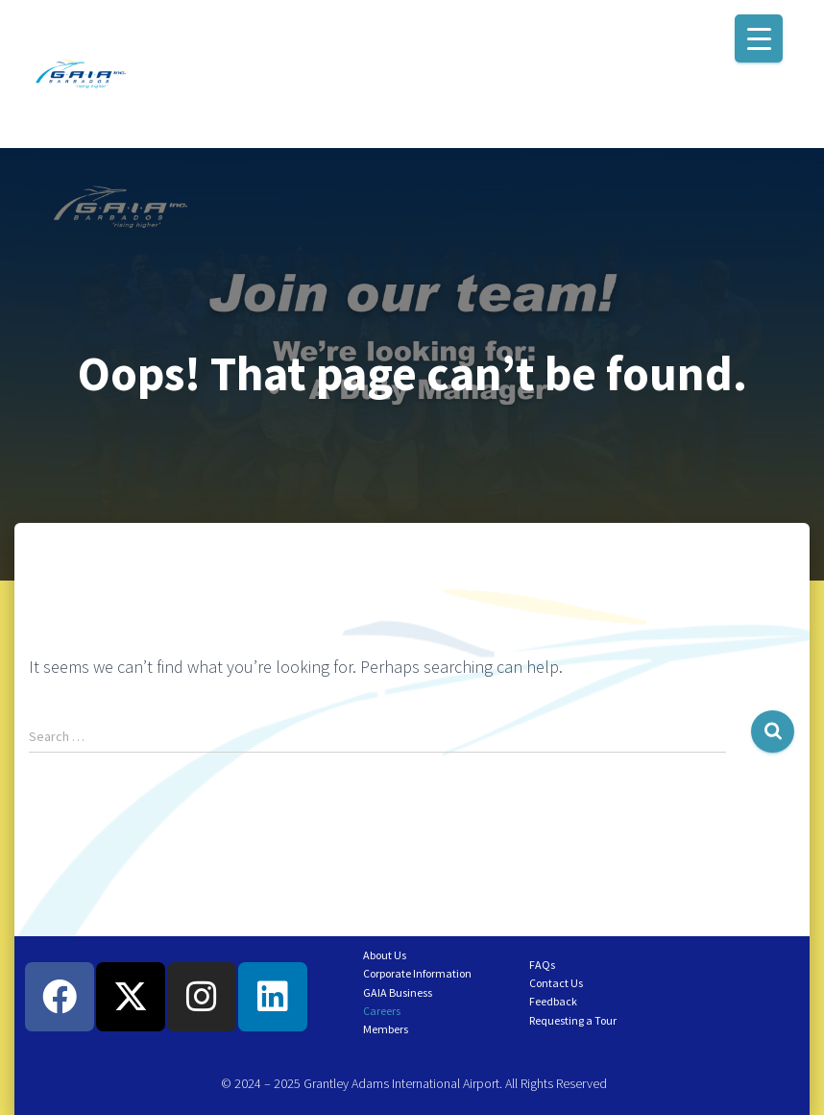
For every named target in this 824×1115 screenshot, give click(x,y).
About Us (384, 955)
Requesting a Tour (573, 1020)
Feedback (553, 1001)
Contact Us (556, 983)
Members (385, 1029)
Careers (381, 1011)
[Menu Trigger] (759, 38)
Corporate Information (417, 973)
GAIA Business (397, 992)
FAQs (542, 964)
